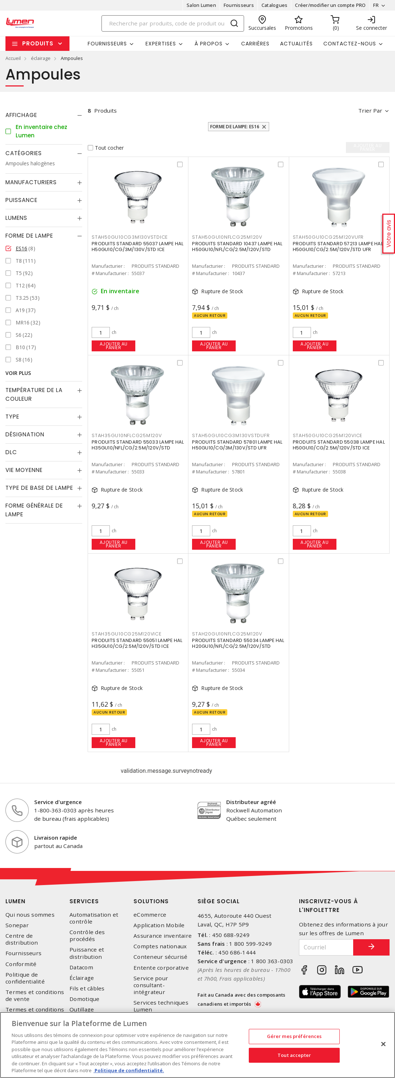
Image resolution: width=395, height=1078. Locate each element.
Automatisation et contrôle (93, 918)
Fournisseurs (239, 5)
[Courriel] (326, 947)
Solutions (151, 901)
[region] (197, 1045)
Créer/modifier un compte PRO (330, 5)
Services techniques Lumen (160, 1006)
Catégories (23, 153)
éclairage (41, 58)
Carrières (255, 43)
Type (12, 416)
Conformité (21, 964)
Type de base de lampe (39, 488)
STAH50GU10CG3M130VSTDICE (130, 237)
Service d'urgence (58, 802)
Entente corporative (161, 967)
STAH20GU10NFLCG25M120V (227, 634)
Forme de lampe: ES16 (234, 127)
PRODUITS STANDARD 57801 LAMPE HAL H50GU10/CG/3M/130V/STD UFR (237, 445)
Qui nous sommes (30, 914)
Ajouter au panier (114, 346)
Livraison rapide (55, 837)
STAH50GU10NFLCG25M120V (227, 237)
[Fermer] (383, 1044)
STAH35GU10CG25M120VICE (126, 634)
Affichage (21, 115)
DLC (11, 452)
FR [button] (376, 5)
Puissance (21, 200)
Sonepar (17, 925)
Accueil (13, 58)
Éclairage (81, 977)
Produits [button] (37, 43)
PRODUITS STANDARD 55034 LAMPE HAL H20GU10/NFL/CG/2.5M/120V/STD (238, 643)
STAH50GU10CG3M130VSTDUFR (231, 435)
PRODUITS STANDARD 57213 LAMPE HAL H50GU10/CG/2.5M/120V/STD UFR (338, 247)
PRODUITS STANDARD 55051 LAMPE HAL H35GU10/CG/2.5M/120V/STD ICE (137, 643)
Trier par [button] (370, 110)
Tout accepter (294, 1054)
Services (84, 901)
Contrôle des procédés (87, 935)
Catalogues (275, 5)
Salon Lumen (201, 5)
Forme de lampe (29, 235)
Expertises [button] (160, 43)
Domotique (84, 999)
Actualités (296, 43)
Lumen (15, 901)
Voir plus (18, 373)
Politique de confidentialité (25, 978)
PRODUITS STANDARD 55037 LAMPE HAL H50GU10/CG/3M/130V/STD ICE (137, 247)
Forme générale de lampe (34, 510)
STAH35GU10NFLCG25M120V (127, 435)
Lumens (16, 218)
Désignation (24, 434)
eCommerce (149, 914)
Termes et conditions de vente (34, 995)
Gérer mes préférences (294, 1036)
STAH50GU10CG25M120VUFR (328, 237)
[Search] (172, 23)
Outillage (81, 1009)
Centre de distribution (21, 939)
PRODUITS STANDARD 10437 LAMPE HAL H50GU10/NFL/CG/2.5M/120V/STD (237, 247)
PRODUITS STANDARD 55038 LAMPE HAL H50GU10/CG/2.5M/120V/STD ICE (339, 445)
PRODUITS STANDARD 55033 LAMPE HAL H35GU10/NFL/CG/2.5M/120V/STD (138, 445)
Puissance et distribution (86, 953)
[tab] (43, 115)
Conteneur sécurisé (160, 956)
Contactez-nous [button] (349, 43)
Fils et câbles (87, 988)
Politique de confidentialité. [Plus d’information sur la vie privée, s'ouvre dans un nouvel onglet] (128, 1070)
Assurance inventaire (162, 935)
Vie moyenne (24, 470)
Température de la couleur (34, 394)
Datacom (81, 967)
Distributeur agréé (251, 802)
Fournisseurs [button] (107, 43)
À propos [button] (209, 43)
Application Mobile (159, 925)
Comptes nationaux (160, 946)
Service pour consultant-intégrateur (150, 985)
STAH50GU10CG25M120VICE (328, 435)
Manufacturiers (31, 182)
